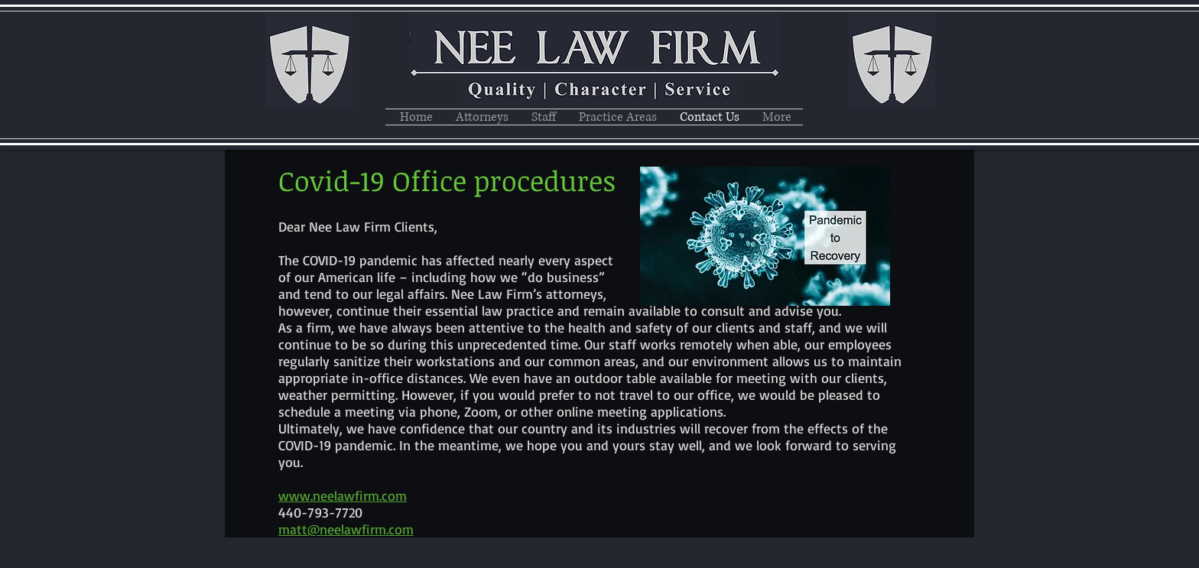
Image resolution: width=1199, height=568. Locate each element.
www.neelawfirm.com (342, 495)
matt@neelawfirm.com (346, 529)
